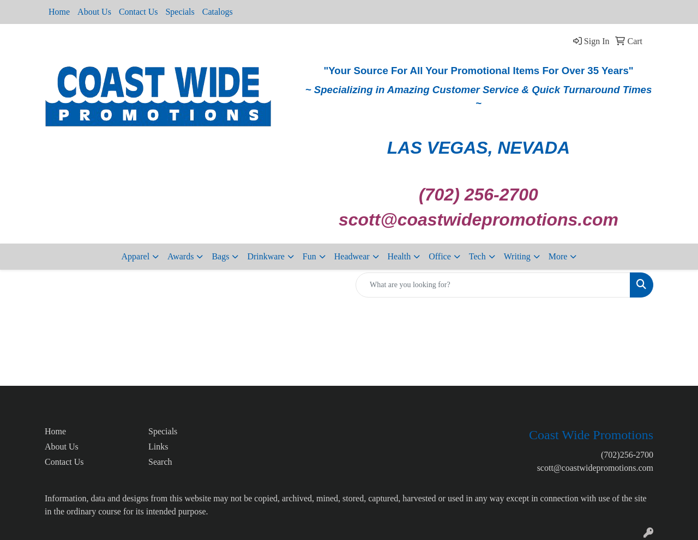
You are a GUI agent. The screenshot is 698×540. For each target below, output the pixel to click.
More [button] (558, 256)
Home (59, 11)
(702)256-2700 (627, 454)
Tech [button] (477, 256)
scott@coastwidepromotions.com (595, 467)
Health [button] (399, 256)
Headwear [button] (352, 256)
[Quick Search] (493, 285)
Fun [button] (309, 256)
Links (158, 446)
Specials (179, 11)
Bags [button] (220, 256)
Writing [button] (517, 256)
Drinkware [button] (265, 256)
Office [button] (440, 256)
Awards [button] (180, 256)
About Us (94, 11)
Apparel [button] (136, 256)
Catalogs (217, 11)
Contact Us (138, 11)
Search (160, 461)
